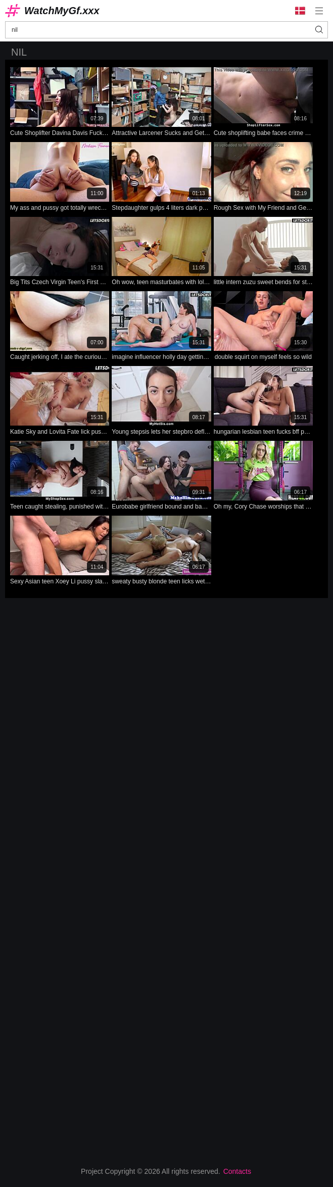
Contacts (237, 1171)
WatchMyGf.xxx (62, 10)
